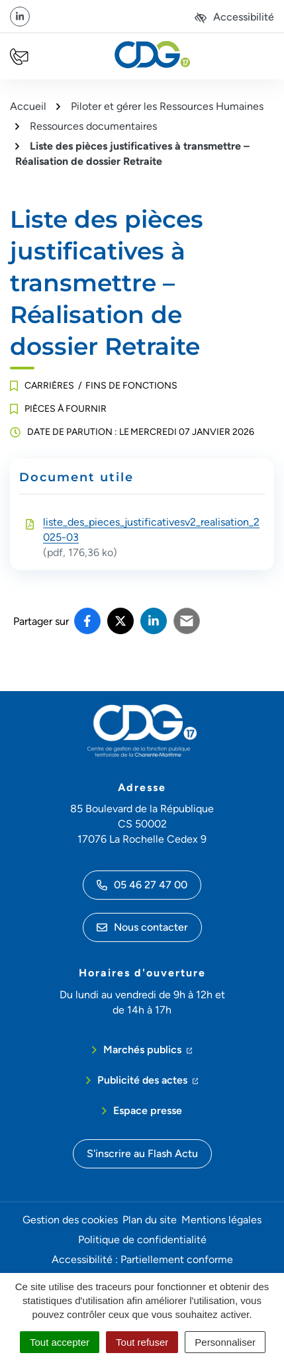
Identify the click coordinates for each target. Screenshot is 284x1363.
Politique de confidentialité (142, 1239)
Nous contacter (142, 927)
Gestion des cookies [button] (70, 1219)
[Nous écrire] (19, 56)
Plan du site (149, 1219)
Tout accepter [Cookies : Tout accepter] (59, 1342)
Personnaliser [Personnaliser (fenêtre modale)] (225, 1342)
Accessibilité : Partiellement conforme (142, 1259)
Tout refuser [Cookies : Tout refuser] (142, 1342)
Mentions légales (221, 1219)
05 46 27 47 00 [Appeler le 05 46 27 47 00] (142, 884)
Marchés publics (148, 1048)
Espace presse (147, 1110)
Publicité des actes (148, 1079)
